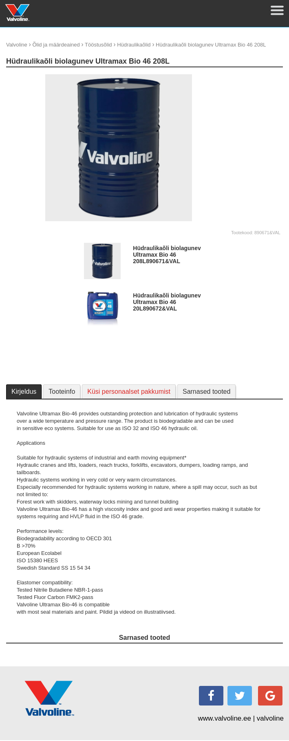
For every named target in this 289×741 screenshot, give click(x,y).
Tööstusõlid (98, 45)
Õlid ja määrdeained (55, 45)
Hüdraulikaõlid (133, 45)
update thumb (245, 77)
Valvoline (16, 45)
